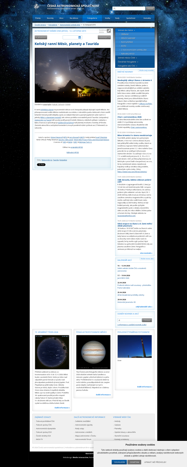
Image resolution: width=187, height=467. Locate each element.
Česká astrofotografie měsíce (91, 332)
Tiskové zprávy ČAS (44, 425)
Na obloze (74, 18)
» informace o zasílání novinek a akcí (132, 324)
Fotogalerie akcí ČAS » (127, 66)
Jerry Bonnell (74, 137)
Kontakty (147, 18)
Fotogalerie (92, 18)
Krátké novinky (125, 72)
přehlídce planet (47, 109)
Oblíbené (125, 34)
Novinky (50, 18)
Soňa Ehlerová (135, 114)
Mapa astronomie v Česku (85, 436)
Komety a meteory (122, 439)
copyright (47, 104)
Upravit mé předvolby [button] (155, 462)
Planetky (118, 428)
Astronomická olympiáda (46, 428)
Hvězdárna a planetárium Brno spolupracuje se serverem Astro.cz (91, 447)
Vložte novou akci (147, 259)
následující (103, 37)
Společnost (130, 18)
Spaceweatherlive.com (126, 215)
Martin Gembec (136, 77)
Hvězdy (117, 421)
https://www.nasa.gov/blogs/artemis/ (132, 172)
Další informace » (62, 407)
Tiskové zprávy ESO (44, 432)
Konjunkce (63, 160)
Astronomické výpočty (84, 425)
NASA (70, 142)
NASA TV (39, 439)
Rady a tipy (79, 428)
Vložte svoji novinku (146, 70)
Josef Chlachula (101, 137)
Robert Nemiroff (57, 137)
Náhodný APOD (73, 152)
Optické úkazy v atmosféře (125, 432)
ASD (64, 142)
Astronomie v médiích (83, 432)
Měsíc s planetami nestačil (50, 117)
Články (38, 18)
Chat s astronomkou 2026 (129, 117)
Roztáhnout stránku (103, 31)
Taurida (56, 160)
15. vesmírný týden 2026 (46, 332)
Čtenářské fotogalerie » (128, 62)
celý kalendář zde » (144, 306)
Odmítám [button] (134, 462)
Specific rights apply (66, 140)
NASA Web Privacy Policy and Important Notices (91, 140)
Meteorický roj (47, 160)
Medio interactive (80, 457)
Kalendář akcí (125, 260)
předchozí (42, 37)
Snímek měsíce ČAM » (127, 57)
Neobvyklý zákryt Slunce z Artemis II (135, 80)
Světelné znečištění (82, 421)
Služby (107, 18)
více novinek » (146, 253)
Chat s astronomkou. (139, 127)
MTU (65, 137)
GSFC (75, 142)
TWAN (67, 104)
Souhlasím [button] (119, 462)
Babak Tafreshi (58, 104)
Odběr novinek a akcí (128, 314)
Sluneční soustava (122, 436)
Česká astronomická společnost (51, 447)
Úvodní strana (40, 25)
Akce (61, 18)
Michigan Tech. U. (85, 142)
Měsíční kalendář (128, 38)
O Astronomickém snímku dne (134, 50)
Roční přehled (127, 42)
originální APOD (77, 147)
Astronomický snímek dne (70, 25)
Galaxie (118, 425)
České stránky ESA (43, 436)
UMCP (82, 137)
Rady (117, 18)
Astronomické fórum (83, 439)
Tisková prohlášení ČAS (45, 421)
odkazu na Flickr (145, 103)
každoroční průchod (66, 122)
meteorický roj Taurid (43, 120)
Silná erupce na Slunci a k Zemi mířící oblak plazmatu (135, 224)
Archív (123, 46)
